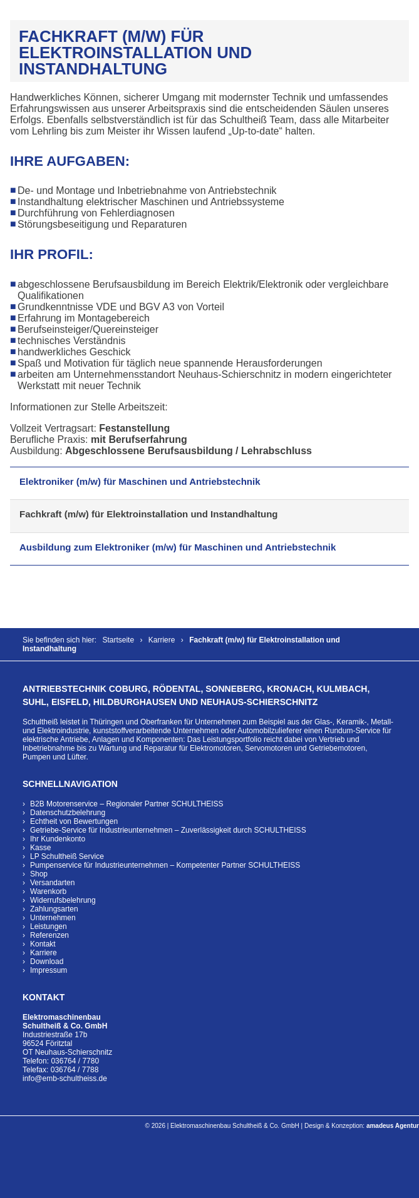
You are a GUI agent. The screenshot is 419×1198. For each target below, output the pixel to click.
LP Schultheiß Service (67, 856)
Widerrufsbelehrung (63, 900)
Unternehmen (53, 917)
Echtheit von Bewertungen (74, 821)
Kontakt (43, 944)
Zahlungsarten (54, 909)
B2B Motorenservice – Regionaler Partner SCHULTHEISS (127, 804)
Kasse (40, 847)
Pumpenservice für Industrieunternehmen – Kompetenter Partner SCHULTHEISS (165, 865)
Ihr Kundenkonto (57, 839)
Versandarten (52, 882)
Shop (39, 874)
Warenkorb (48, 891)
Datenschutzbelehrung (67, 812)
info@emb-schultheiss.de (65, 1078)
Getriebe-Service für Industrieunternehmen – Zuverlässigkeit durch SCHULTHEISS (168, 830)
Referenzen (49, 935)
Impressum (48, 970)
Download (46, 961)
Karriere (161, 640)
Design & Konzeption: (361, 1125)
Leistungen (48, 926)
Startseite (118, 640)
